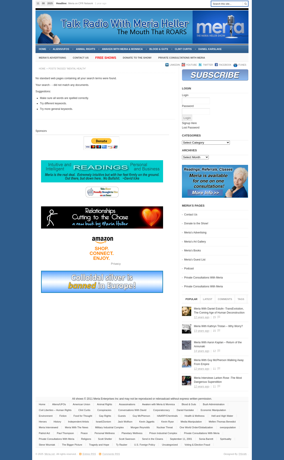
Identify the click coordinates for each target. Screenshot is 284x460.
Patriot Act (44, 433)
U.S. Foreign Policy (144, 444)
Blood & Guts (158, 49)
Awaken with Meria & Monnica (122, 49)
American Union (81, 404)
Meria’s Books (192, 250)
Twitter (208, 65)
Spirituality (225, 439)
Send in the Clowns (152, 439)
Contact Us (81, 57)
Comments (225, 299)
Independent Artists (78, 421)
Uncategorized (170, 444)
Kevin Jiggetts (146, 421)
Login (185, 95)
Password (188, 106)
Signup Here (189, 123)
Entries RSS (89, 454)
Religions (86, 439)
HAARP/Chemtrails (167, 416)
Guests (122, 416)
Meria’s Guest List (194, 259)
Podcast (189, 268)
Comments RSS (111, 454)
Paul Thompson (65, 433)
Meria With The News (76, 427)
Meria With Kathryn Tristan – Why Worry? (218, 326)
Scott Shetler (105, 439)
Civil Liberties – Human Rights (55, 410)
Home (42, 49)
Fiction (63, 416)
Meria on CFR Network (80, 3)
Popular (191, 299)
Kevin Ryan (167, 421)
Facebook (225, 65)
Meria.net (50, 454)
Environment (46, 416)
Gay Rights (105, 416)
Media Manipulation (191, 421)
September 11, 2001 (181, 439)
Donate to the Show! (137, 57)
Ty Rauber (121, 444)
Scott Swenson (127, 439)
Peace (84, 433)
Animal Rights (85, 49)
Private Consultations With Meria (181, 57)
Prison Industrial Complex (163, 433)
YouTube (191, 65)
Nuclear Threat (165, 427)
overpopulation (228, 427)
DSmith (243, 454)
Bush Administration (214, 404)
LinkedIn (175, 65)
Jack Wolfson (125, 421)
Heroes (43, 421)
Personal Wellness (105, 433)
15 (214, 317)
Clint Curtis (183, 49)
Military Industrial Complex (109, 427)
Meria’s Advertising (52, 57)
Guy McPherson (141, 416)
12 (214, 351)
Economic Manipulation (213, 410)
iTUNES (242, 65)
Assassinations (127, 404)
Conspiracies (104, 410)
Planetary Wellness (132, 433)
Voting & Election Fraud (197, 444)
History (57, 421)
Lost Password (190, 127)
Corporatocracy (161, 410)
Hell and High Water (222, 416)
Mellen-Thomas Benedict (222, 421)
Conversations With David (132, 410)
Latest (207, 299)
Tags (241, 299)
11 (214, 368)
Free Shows (105, 57)
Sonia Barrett (206, 439)
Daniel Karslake (210, 49)
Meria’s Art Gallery (195, 241)
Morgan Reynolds (140, 427)
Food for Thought (82, 416)
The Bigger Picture (72, 444)
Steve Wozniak (47, 444)
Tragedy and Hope (99, 444)
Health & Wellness (195, 416)
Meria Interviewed (48, 427)
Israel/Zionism (103, 421)
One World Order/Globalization (196, 427)
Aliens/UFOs (61, 49)
